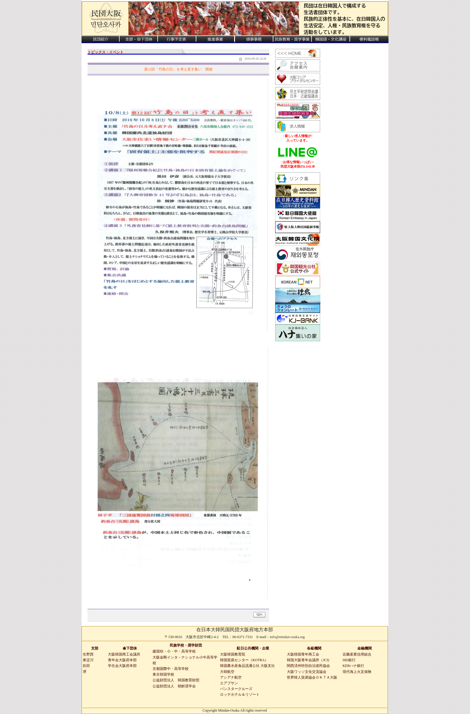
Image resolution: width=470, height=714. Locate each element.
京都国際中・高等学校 (171, 669)
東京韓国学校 (163, 674)
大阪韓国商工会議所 (124, 654)
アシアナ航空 (231, 677)
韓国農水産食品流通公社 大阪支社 (247, 666)
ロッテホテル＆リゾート (240, 694)
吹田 (86, 666)
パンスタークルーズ (236, 689)
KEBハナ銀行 (353, 666)
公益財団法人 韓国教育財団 (176, 680)
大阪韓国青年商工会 (303, 654)
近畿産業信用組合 (357, 654)
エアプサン (229, 683)
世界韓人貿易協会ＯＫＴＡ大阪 (312, 677)
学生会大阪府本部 (122, 666)
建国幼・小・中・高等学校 (174, 651)
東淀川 (88, 660)
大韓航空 (227, 672)
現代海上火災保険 (357, 672)
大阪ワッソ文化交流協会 (306, 672)
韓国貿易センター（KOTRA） (244, 660)
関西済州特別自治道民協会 (308, 666)
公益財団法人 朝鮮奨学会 (174, 686)
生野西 (88, 654)
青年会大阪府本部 (122, 660)
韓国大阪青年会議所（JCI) (308, 660)
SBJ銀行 (349, 660)
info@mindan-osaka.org (287, 637)
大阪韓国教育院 (232, 654)
